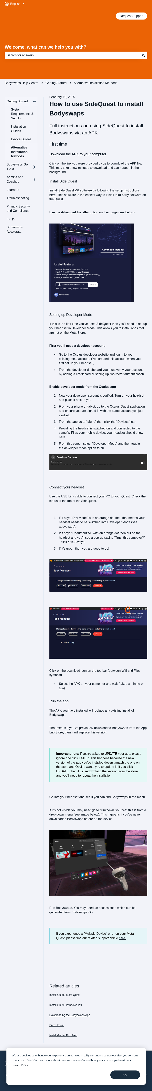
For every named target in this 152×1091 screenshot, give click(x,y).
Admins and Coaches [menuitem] (15, 179)
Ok (125, 1074)
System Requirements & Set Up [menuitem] (22, 114)
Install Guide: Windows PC (65, 1005)
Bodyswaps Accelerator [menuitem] (15, 229)
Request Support (131, 16)
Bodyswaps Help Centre (21, 83)
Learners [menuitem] (13, 189)
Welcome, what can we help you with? (45, 47)
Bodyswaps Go (82, 912)
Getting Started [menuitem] (17, 101)
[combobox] (72, 55)
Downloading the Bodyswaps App (69, 1015)
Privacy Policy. (20, 1065)
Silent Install (56, 1025)
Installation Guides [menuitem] (18, 128)
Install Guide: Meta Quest (64, 994)
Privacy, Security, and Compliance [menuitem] (18, 208)
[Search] (143, 55)
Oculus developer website (91, 354)
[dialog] (76, 1066)
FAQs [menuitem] (11, 219)
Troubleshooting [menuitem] (18, 198)
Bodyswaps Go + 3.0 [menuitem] (17, 166)
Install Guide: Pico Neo (63, 1035)
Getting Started (56, 83)
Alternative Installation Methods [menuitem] (19, 152)
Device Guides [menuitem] (21, 139)
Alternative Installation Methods (95, 83)
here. (122, 938)
